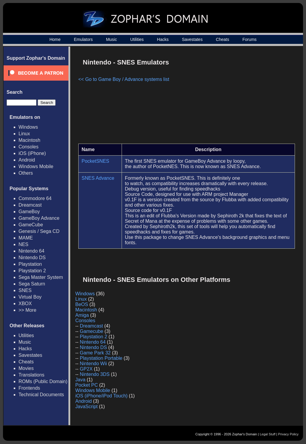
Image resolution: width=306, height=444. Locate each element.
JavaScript (86, 406)
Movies (26, 368)
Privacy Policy (288, 434)
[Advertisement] (244, 97)
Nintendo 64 (31, 251)
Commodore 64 (35, 198)
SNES (25, 290)
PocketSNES (95, 161)
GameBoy (29, 211)
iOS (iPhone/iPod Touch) (101, 395)
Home (54, 39)
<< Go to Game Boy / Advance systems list (123, 79)
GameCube (31, 224)
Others (26, 173)
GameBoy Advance (39, 218)
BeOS (81, 304)
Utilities (137, 39)
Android (27, 159)
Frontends (29, 388)
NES (23, 244)
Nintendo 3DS (95, 374)
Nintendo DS (32, 257)
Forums (249, 39)
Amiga (82, 315)
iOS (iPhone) (32, 153)
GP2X (86, 368)
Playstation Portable (101, 358)
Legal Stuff (267, 434)
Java (80, 379)
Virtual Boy (30, 296)
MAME (26, 237)
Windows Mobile (36, 166)
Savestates (192, 39)
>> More (27, 310)
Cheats (222, 39)
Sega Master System (41, 277)
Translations (32, 374)
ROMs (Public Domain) (43, 381)
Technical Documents (41, 394)
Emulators (83, 39)
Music (111, 39)
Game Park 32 (95, 352)
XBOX (25, 303)
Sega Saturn (32, 283)
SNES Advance (98, 178)
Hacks (163, 39)
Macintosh (29, 140)
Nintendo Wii (93, 363)
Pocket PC (86, 385)
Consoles (29, 146)
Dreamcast (30, 205)
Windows (28, 127)
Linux (24, 133)
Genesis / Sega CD (39, 231)
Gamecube (91, 331)
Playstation (30, 264)
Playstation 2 (32, 270)
